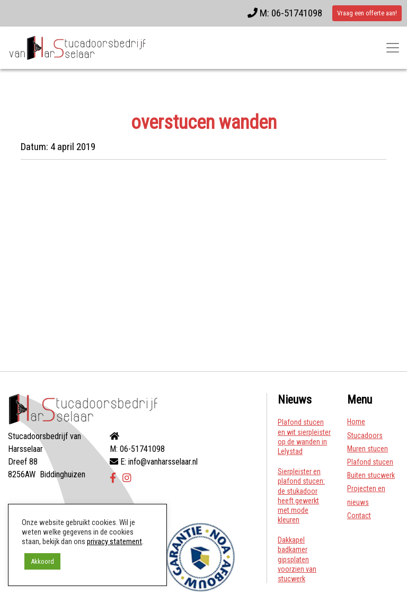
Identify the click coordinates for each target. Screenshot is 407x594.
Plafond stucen (370, 462)
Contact (359, 515)
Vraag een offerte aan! (367, 13)
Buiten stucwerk (371, 475)
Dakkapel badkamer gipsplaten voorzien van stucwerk (297, 559)
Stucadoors (365, 435)
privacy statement (114, 541)
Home (356, 421)
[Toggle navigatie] (392, 48)
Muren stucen (367, 448)
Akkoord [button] (42, 561)
